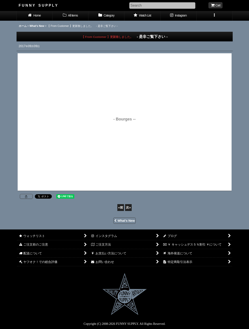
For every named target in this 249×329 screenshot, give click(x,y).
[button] (214, 16)
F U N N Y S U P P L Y (38, 5)
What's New (124, 220)
